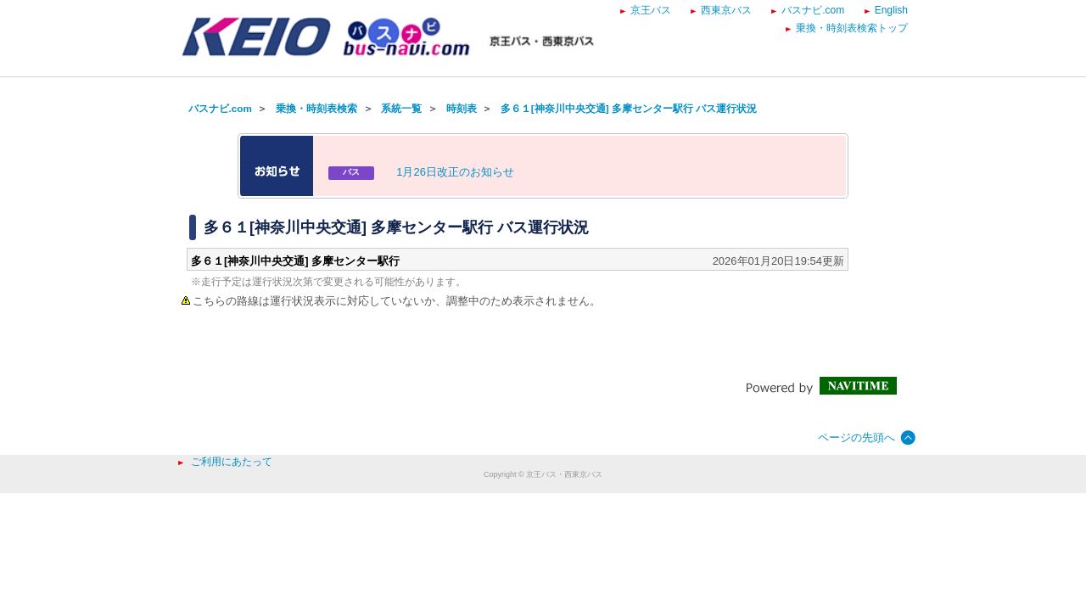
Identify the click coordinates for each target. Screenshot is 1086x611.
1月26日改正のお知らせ (455, 171)
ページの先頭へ (856, 437)
